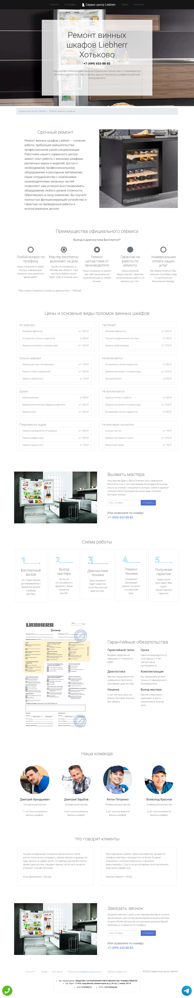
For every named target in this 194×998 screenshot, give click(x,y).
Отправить (148, 502)
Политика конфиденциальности (84, 971)
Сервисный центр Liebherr (32, 111)
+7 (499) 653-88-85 (97, 63)
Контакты (139, 4)
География (70, 4)
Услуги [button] (53, 4)
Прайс (124, 4)
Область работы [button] (116, 971)
